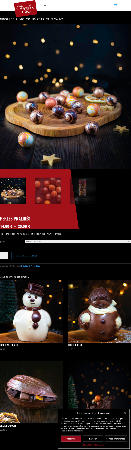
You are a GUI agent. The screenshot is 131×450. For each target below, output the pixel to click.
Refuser (93, 438)
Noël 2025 (24, 19)
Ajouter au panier (25, 255)
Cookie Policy (87, 445)
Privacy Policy (99, 445)
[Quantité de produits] (4, 255)
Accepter (71, 438)
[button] (125, 413)
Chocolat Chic (9, 19)
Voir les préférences (115, 438)
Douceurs (38, 19)
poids (2, 241)
